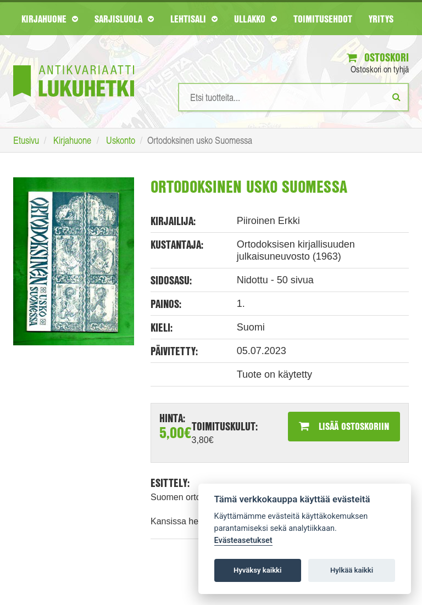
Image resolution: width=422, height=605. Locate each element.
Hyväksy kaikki (257, 570)
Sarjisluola (124, 19)
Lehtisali (194, 19)
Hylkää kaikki (351, 570)
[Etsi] (396, 96)
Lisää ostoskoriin (344, 426)
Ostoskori (378, 57)
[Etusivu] (73, 64)
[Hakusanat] (293, 97)
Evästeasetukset (243, 540)
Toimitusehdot (322, 19)
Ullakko (255, 19)
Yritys (381, 19)
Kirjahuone (49, 19)
